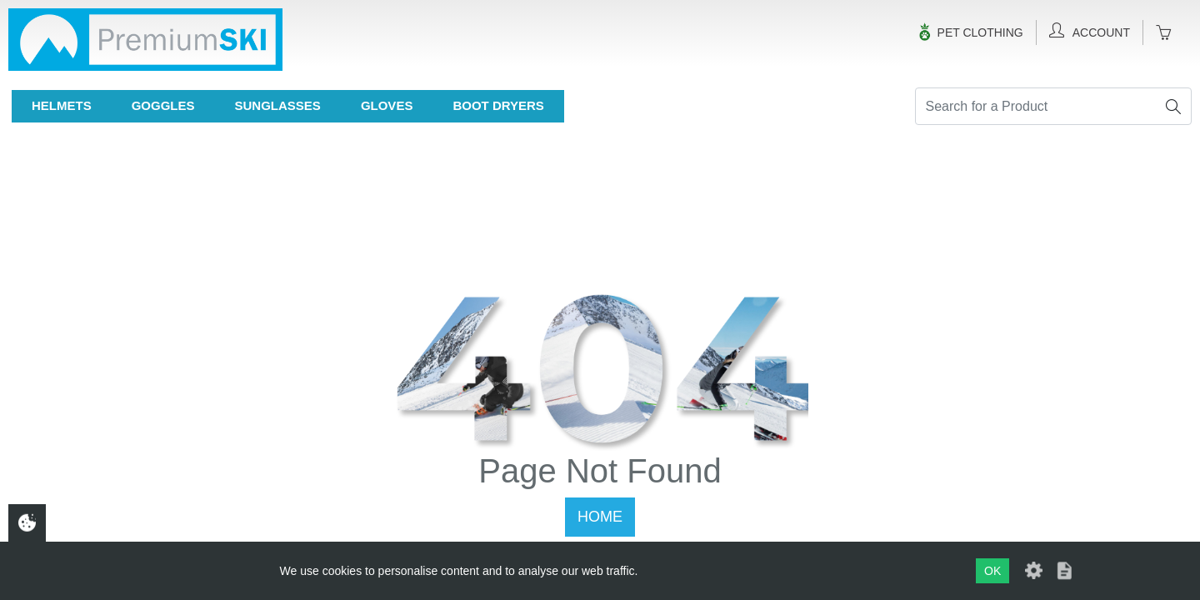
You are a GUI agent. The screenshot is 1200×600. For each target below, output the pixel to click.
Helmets (62, 105)
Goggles (163, 105)
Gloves (387, 105)
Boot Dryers (497, 105)
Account (1089, 30)
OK (992, 571)
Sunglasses (278, 105)
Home (600, 516)
